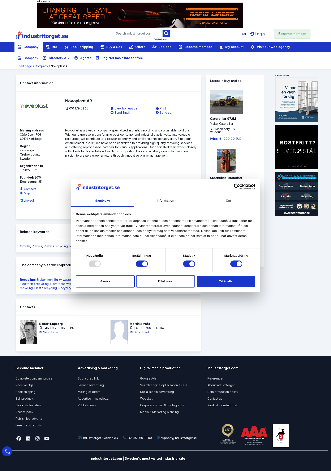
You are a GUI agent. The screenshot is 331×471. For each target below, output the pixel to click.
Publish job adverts (29, 418)
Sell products (25, 398)
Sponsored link (88, 378)
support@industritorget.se (177, 438)
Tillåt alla (226, 281)
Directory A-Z (56, 58)
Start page (25, 66)
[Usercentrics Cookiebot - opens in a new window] (237, 187)
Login (257, 34)
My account (231, 47)
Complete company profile (34, 378)
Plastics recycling (56, 246)
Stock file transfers (29, 405)
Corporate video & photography (162, 405)
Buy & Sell (111, 47)
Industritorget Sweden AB (98, 438)
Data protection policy (222, 392)
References (215, 378)
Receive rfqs (24, 385)
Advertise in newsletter (93, 398)
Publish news (87, 405)
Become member (292, 34)
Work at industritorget (222, 405)
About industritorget (221, 385)
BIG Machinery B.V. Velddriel (223, 130)
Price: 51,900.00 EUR (225, 138)
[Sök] (166, 33)
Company (28, 47)
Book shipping (78, 47)
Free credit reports (29, 425)
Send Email (120, 112)
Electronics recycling (34, 284)
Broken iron (44, 279)
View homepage (124, 108)
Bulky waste (62, 279)
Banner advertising (91, 385)
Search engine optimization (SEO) (163, 385)
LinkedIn (27, 200)
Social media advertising (157, 392)
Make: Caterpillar (221, 123)
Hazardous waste (62, 284)
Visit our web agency (270, 47)
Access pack (24, 412)
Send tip (163, 112)
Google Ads (148, 378)
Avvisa (105, 281)
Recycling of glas (70, 288)
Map (25, 193)
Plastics (37, 246)
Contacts (28, 189)
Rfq (51, 47)
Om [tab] (228, 200)
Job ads (161, 47)
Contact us (214, 398)
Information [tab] (165, 200)
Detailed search (161, 39)
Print (161, 108)
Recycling (27, 279)
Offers (137, 47)
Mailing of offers (89, 392)
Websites (146, 398)
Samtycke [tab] (102, 200)
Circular (25, 246)
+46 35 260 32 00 (137, 438)
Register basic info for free (119, 58)
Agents (82, 58)
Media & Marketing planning (159, 412)
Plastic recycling (45, 288)
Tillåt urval (165, 281)
